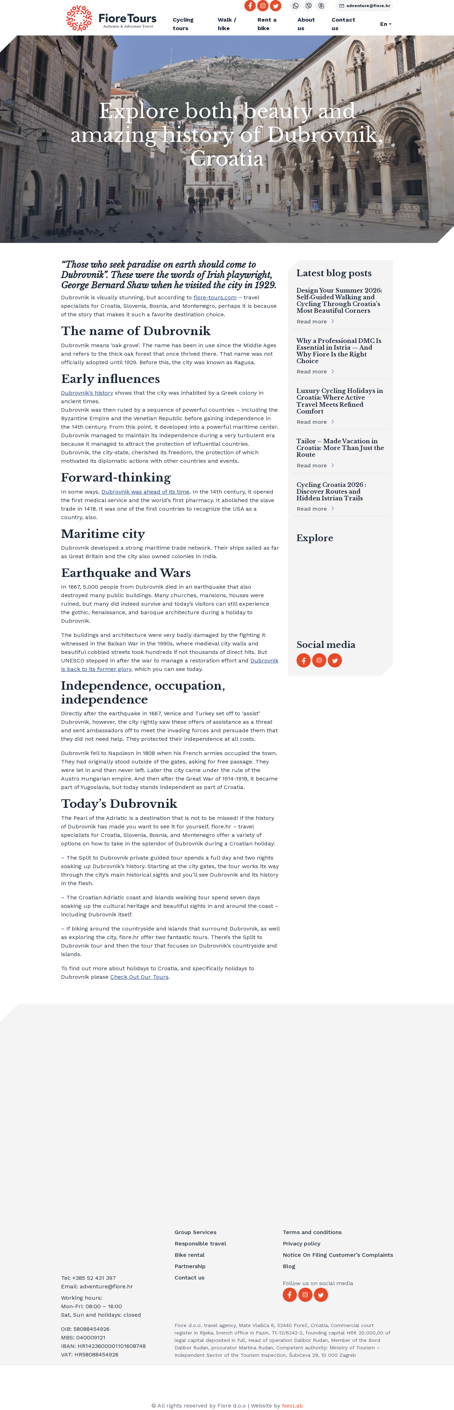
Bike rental (190, 1254)
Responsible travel (200, 1243)
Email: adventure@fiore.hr (97, 1286)
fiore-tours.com (215, 297)
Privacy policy (301, 1243)
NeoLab (292, 1405)
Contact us (343, 24)
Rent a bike (267, 24)
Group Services (195, 1232)
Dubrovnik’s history (87, 392)
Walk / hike (227, 24)
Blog (289, 1266)
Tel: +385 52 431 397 (88, 1278)
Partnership (190, 1266)
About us (306, 24)
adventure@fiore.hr (364, 5)
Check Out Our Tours (139, 976)
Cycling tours (183, 24)
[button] (382, 24)
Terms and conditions (312, 1232)
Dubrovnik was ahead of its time (145, 491)
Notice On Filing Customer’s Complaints (338, 1254)
